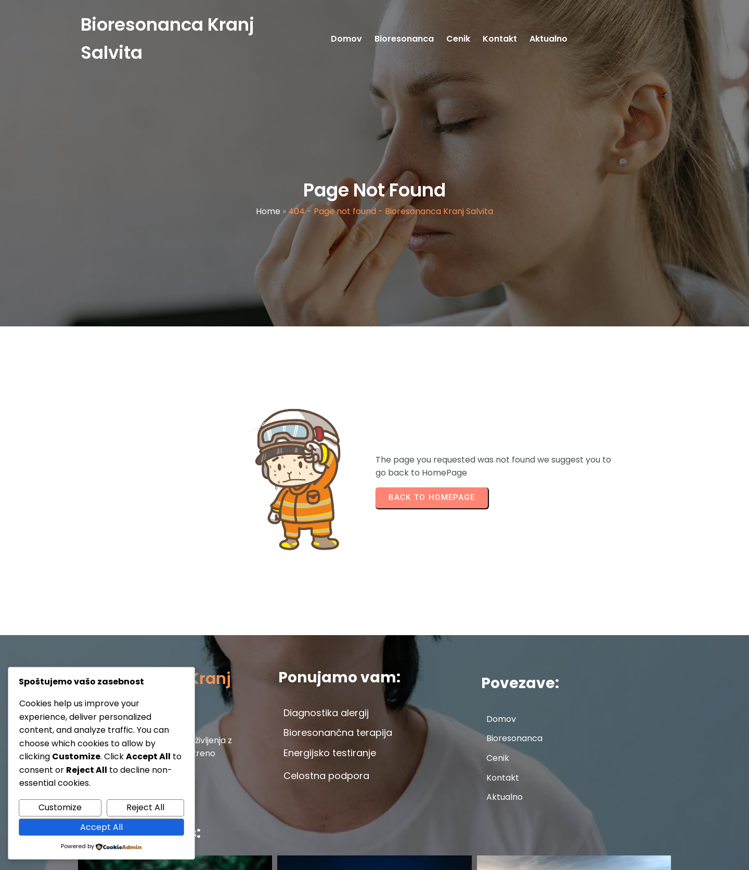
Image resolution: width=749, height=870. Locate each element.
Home (268, 219)
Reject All (145, 807)
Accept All (101, 827)
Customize (60, 807)
